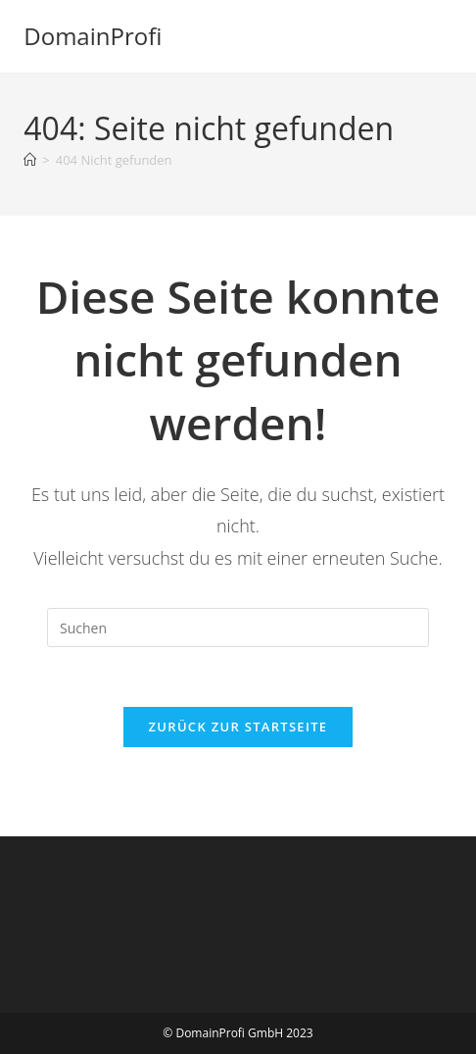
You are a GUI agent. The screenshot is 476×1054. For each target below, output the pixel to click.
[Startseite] (30, 160)
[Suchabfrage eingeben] (238, 627)
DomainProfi (93, 36)
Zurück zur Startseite (238, 726)
